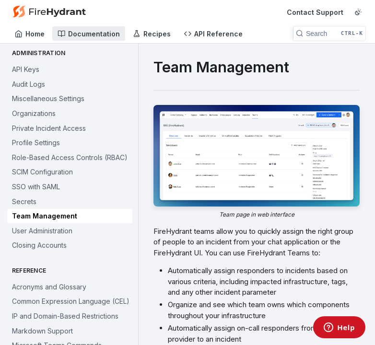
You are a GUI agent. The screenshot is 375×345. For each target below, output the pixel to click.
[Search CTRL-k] (329, 33)
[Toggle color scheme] (358, 12)
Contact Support (315, 12)
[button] (256, 161)
